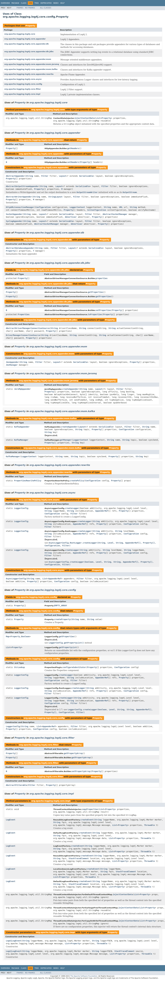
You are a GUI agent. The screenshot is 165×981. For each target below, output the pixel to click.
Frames (20, 8)
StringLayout (55, 197)
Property (30, 26)
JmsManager (12, 365)
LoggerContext (77, 207)
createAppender (70, 389)
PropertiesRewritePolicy (27, 480)
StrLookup (19, 667)
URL (121, 207)
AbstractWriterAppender (19, 197)
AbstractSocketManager (115, 214)
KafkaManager (21, 440)
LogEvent (10, 820)
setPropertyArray (81, 771)
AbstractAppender (15, 176)
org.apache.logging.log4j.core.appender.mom (27, 59)
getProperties (95, 292)
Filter (44, 176)
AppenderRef (101, 511)
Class (23, 3)
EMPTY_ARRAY (60, 605)
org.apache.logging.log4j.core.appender (25, 39)
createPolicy (77, 480)
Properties (23, 314)
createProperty (62, 619)
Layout (62, 176)
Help (62, 3)
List (98, 118)
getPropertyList (68, 647)
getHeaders (73, 148)
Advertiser (71, 217)
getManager (66, 440)
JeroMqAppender (22, 389)
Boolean (25, 636)
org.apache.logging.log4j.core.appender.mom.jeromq (31, 64)
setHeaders (73, 162)
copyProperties (90, 809)
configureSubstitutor (74, 667)
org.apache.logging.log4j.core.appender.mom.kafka (31, 69)
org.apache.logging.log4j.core (19, 34)
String (29, 176)
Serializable (86, 176)
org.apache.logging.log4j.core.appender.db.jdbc (29, 51)
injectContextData (84, 118)
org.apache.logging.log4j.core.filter (22, 89)
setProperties (103, 310)
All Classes (45, 8)
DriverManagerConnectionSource (23, 335)
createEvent (86, 820)
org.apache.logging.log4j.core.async (23, 79)
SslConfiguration (96, 210)
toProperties (95, 314)
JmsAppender (12, 362)
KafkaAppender (22, 427)
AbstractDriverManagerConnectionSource (28, 328)
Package (15, 3)
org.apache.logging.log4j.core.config (23, 84)
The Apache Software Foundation (83, 976)
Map (7, 636)
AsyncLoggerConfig (16, 579)
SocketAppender (14, 214)
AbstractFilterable (16, 785)
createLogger (72, 508)
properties (101, 278)
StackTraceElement (79, 858)
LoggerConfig (21, 508)
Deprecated (46, 3)
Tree (36, 3)
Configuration (43, 207)
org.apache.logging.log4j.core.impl (22, 94)
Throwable (149, 825)
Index (56, 3)
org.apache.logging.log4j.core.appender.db (26, 44)
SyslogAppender (14, 221)
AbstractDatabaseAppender (20, 248)
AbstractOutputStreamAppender (22, 186)
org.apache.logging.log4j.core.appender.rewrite (28, 74)
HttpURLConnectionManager (20, 207)
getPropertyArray (73, 753)
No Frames (30, 8)
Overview (5, 3)
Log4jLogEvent (13, 941)
